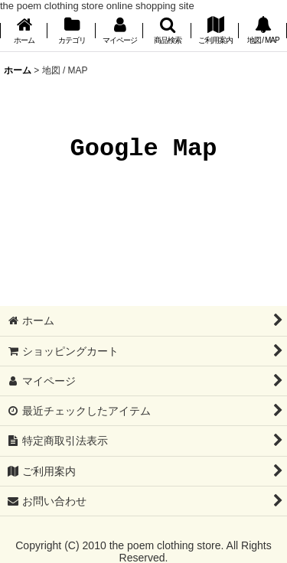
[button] (167, 31)
